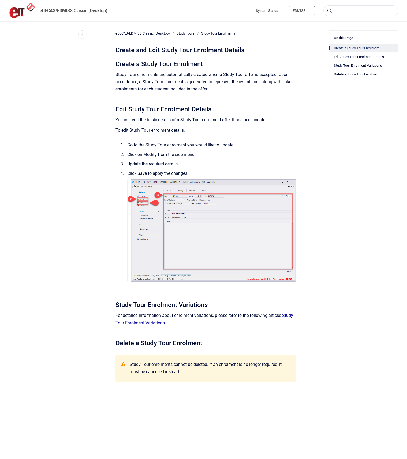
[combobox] (361, 11)
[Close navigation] (82, 34)
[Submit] (329, 10)
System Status (267, 11)
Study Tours (186, 33)
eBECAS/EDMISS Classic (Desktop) (73, 10)
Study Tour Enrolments (218, 33)
